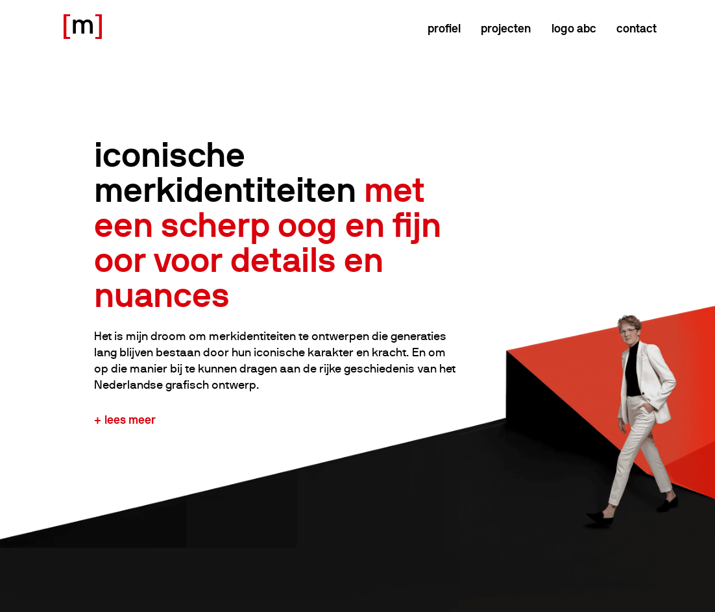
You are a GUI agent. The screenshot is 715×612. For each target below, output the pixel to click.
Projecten (506, 28)
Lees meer (130, 419)
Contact (636, 28)
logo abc (573, 28)
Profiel (444, 28)
